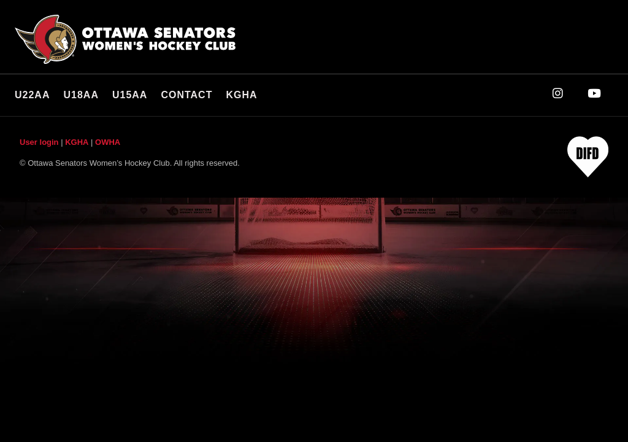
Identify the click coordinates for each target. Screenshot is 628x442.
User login (39, 142)
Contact (186, 95)
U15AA (129, 95)
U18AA (80, 95)
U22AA (32, 95)
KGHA (241, 95)
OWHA (107, 142)
